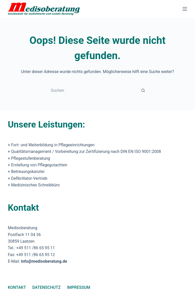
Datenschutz (46, 287)
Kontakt (17, 287)
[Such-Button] (143, 90)
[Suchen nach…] (92, 90)
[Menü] (185, 9)
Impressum (78, 287)
